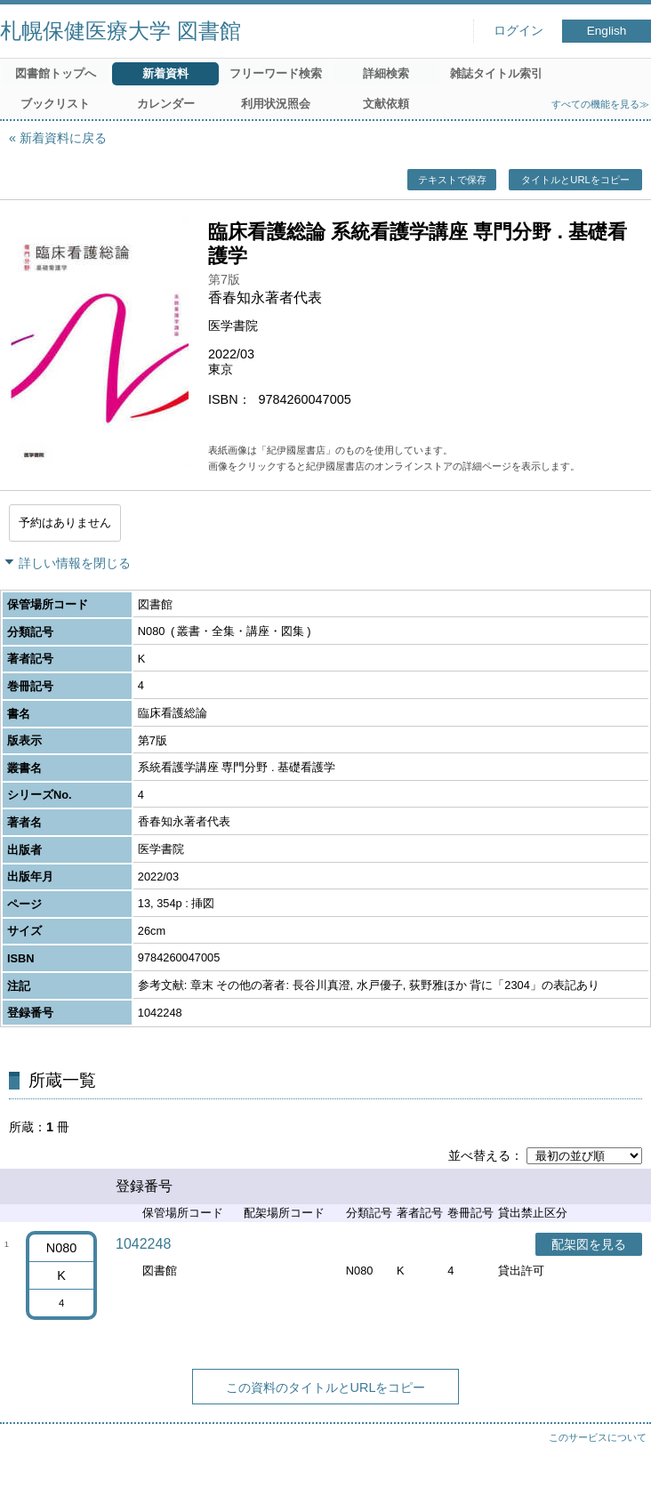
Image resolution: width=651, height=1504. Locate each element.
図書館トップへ (55, 73)
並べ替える (479, 1155)
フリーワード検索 (275, 73)
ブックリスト (55, 103)
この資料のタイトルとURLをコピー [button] (326, 1387)
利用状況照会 (275, 103)
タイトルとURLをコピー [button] (575, 179)
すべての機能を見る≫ (600, 104)
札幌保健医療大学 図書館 (120, 31)
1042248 (143, 1243)
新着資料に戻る (63, 138)
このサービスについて (598, 1437)
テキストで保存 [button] (452, 179)
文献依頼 (386, 103)
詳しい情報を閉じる (75, 563)
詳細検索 (386, 73)
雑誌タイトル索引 (496, 73)
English (607, 30)
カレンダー (166, 103)
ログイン (518, 30)
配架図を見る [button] (588, 1244)
